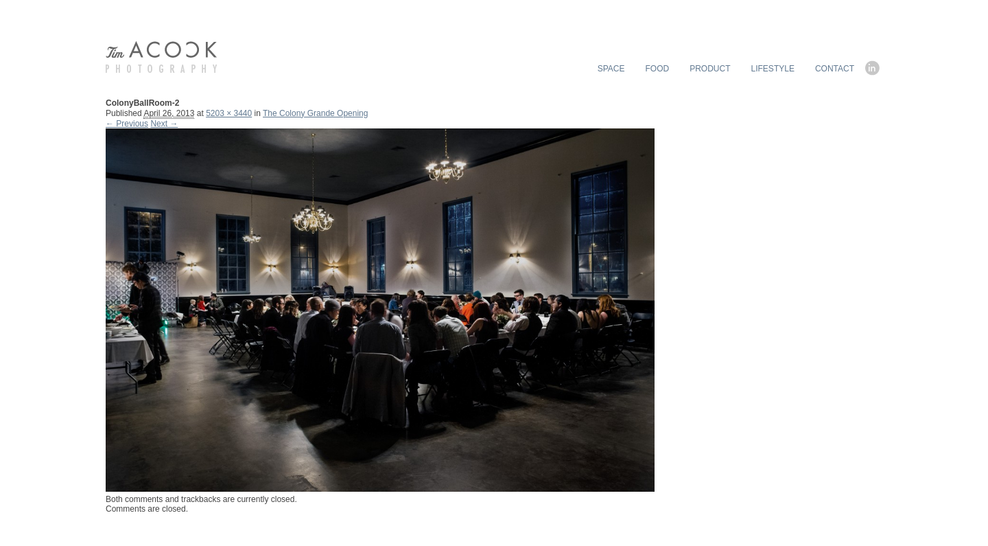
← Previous (127, 123)
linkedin (873, 68)
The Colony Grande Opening (315, 113)
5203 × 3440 (229, 113)
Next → (164, 123)
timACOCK (161, 57)
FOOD (658, 68)
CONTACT (834, 68)
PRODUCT (710, 68)
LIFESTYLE (773, 68)
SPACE (611, 68)
